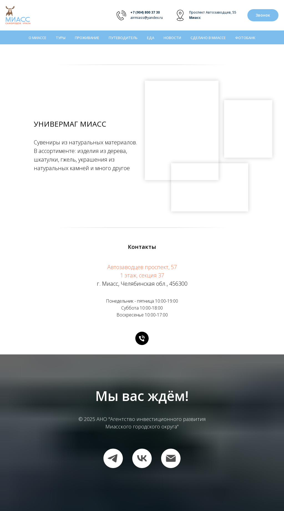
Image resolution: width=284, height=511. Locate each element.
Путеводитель (123, 37)
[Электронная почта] (171, 458)
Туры (60, 37)
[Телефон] (142, 338)
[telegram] (113, 458)
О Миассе (37, 37)
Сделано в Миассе (208, 37)
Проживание (87, 37)
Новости (172, 37)
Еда (150, 37)
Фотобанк (245, 37)
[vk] (142, 458)
